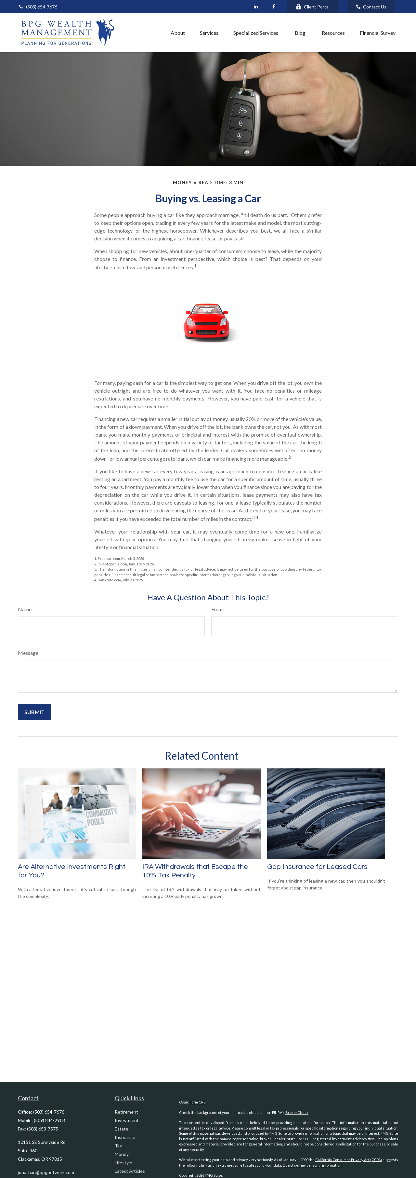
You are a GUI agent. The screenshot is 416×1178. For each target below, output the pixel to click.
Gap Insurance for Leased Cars (317, 867)
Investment (127, 1120)
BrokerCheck (296, 1112)
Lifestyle (123, 1162)
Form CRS (197, 1102)
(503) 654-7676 (37, 6)
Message (28, 653)
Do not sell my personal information (312, 1165)
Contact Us (371, 6)
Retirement (126, 1112)
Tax (118, 1145)
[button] (148, 32)
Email (217, 609)
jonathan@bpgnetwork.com (46, 1172)
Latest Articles (130, 1171)
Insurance (125, 1137)
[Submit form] (34, 712)
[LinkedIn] (255, 6)
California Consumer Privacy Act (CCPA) (348, 1160)
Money (122, 1154)
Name (25, 609)
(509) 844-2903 (49, 1120)
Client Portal (313, 6)
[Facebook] (273, 6)
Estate (121, 1128)
